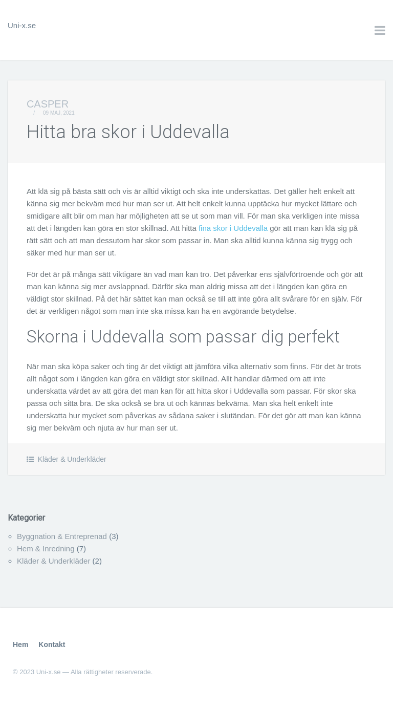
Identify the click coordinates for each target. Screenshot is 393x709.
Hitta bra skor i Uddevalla (128, 132)
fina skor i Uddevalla (233, 228)
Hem (20, 644)
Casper (48, 104)
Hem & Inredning (46, 548)
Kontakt (51, 644)
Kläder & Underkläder (72, 459)
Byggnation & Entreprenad (62, 536)
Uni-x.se (22, 25)
